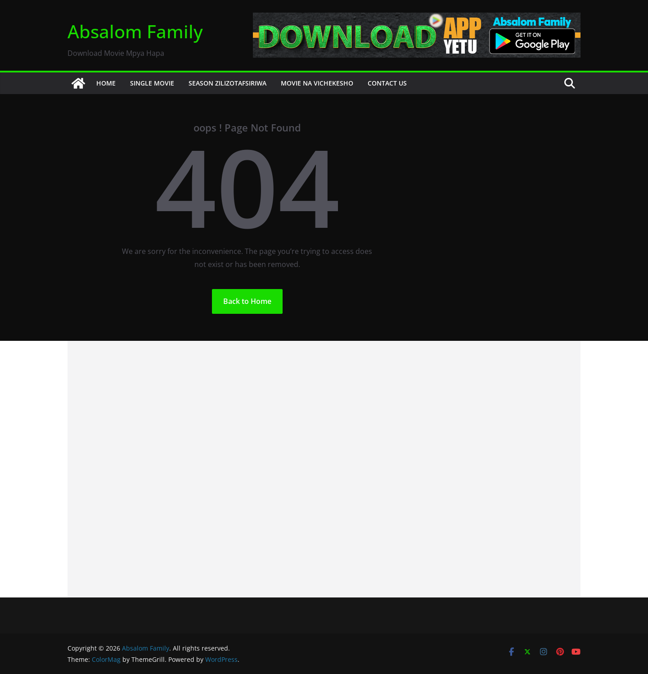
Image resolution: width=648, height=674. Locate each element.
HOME (106, 83)
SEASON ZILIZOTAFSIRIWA (227, 83)
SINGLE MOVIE (152, 83)
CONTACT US (387, 83)
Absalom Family (135, 31)
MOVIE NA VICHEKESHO (317, 83)
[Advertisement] (324, 469)
